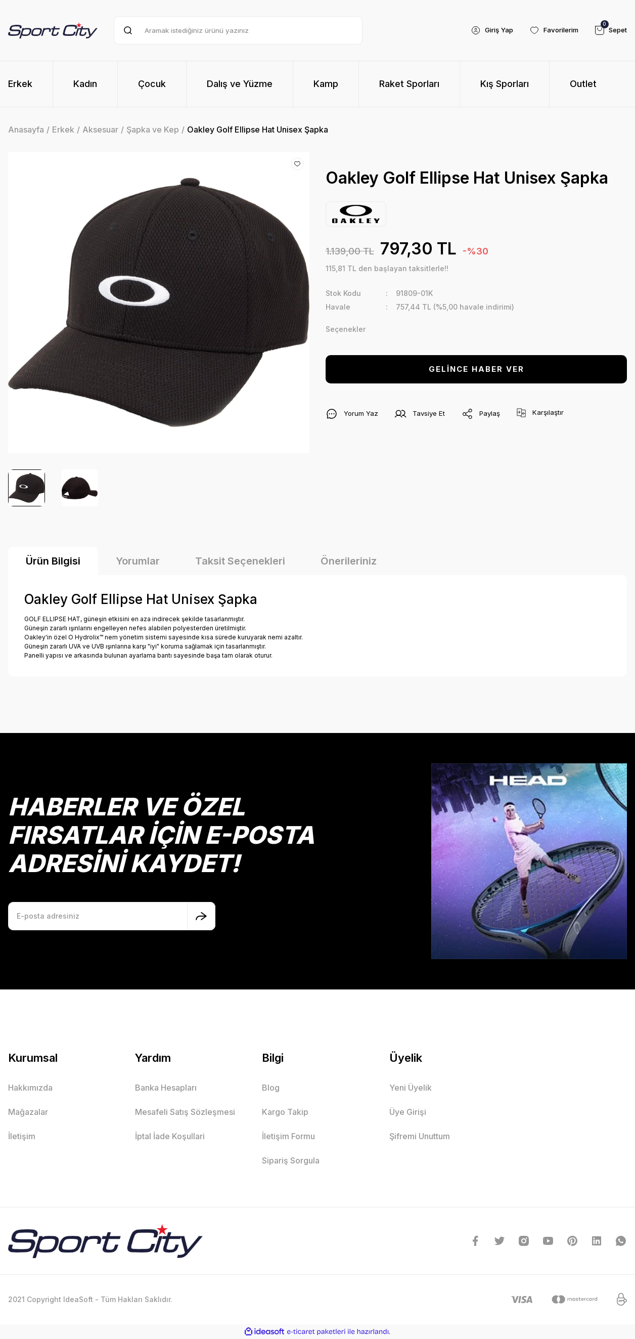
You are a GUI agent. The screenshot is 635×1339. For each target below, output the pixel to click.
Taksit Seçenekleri (240, 561)
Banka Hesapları (166, 1088)
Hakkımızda (30, 1088)
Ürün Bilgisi (53, 561)
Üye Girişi (407, 1112)
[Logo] (53, 30)
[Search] (238, 30)
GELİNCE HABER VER (476, 369)
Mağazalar (28, 1112)
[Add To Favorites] (297, 164)
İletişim (21, 1136)
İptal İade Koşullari (170, 1136)
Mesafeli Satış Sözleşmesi (185, 1112)
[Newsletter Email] (111, 916)
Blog (271, 1088)
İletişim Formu (288, 1136)
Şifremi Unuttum (419, 1136)
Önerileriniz (349, 561)
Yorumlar (138, 561)
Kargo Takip (285, 1112)
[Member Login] (484, 30)
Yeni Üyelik (410, 1088)
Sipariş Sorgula (291, 1160)
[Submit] (201, 916)
